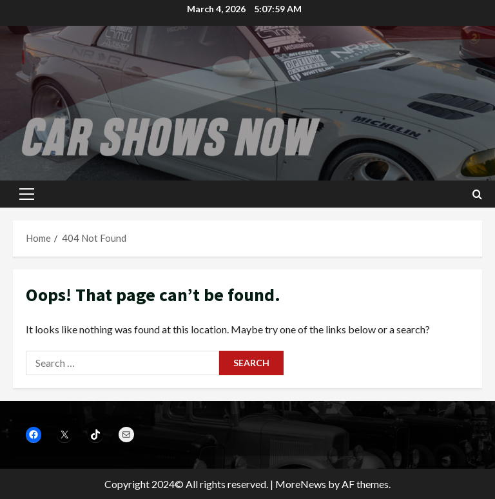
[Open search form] (477, 194)
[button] (27, 194)
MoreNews (300, 484)
